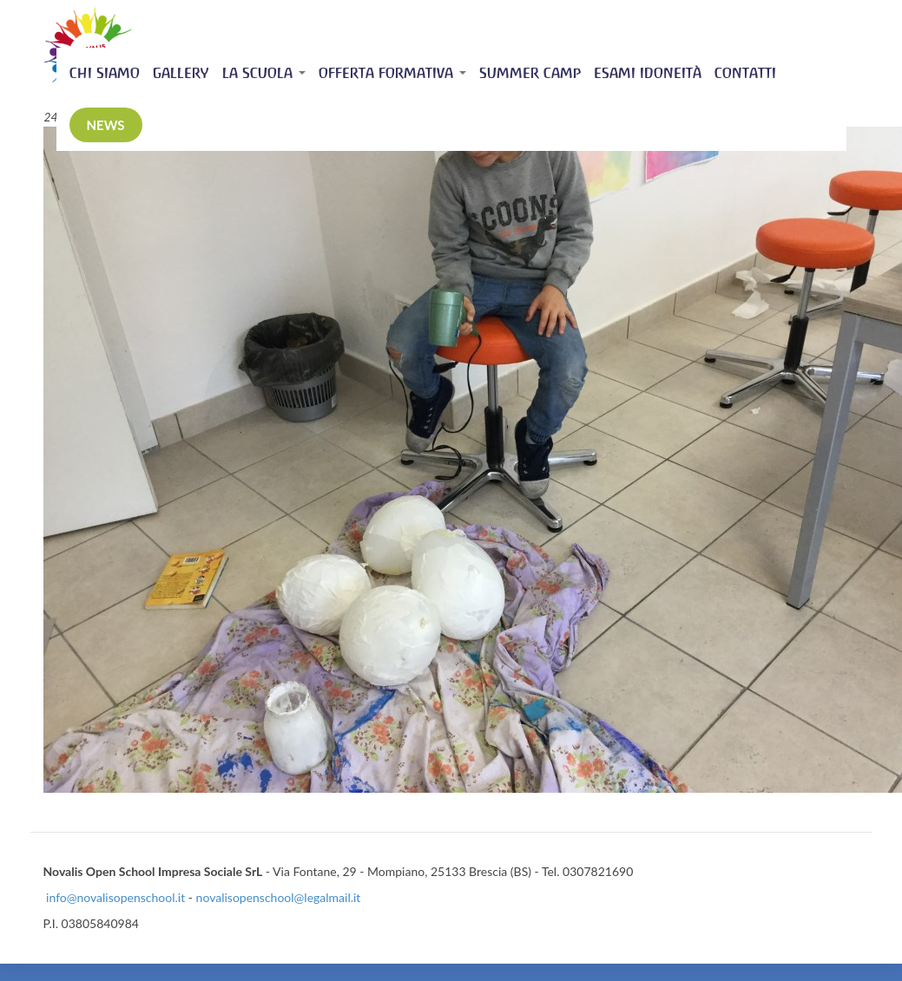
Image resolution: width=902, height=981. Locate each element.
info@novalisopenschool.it (115, 897)
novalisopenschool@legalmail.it (278, 897)
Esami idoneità (647, 73)
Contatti (745, 73)
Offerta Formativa (392, 73)
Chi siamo (104, 73)
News (106, 125)
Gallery (181, 73)
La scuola (264, 73)
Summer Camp (530, 73)
